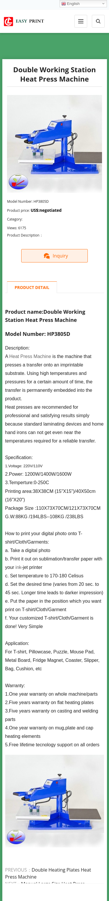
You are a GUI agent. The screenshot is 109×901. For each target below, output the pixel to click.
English (70, 3)
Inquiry (54, 256)
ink (18, 567)
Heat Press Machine (30, 356)
